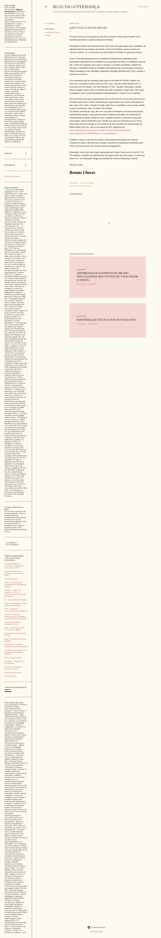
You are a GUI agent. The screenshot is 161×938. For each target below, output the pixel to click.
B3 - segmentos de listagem (15, 600)
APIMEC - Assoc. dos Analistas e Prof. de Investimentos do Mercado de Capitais (15, 593)
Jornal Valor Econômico (13, 673)
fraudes (48, 35)
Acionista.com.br (10, 579)
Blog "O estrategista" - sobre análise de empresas (15, 604)
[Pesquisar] (143, 6)
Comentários (12, 545)
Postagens (11, 543)
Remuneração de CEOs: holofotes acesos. (106, 319)
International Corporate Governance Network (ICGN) (15, 646)
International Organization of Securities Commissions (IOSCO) (15, 652)
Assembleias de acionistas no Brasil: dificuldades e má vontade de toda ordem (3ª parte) (107, 276)
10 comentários (92, 324)
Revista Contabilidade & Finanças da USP (13, 668)
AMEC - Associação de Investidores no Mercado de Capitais (15, 585)
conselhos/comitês (52, 32)
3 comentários (91, 284)
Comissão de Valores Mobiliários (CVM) (12, 623)
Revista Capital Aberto (13, 658)
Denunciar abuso (12, 176)
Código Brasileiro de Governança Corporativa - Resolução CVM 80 (14, 566)
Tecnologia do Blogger (96, 927)
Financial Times (10, 676)
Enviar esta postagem (87, 183)
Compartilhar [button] (50, 24)
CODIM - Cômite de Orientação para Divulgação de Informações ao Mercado (15, 617)
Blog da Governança (76, 6)
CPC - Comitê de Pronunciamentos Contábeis (15, 610)
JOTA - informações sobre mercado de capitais (14, 629)
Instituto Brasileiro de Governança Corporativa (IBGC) (13, 573)
